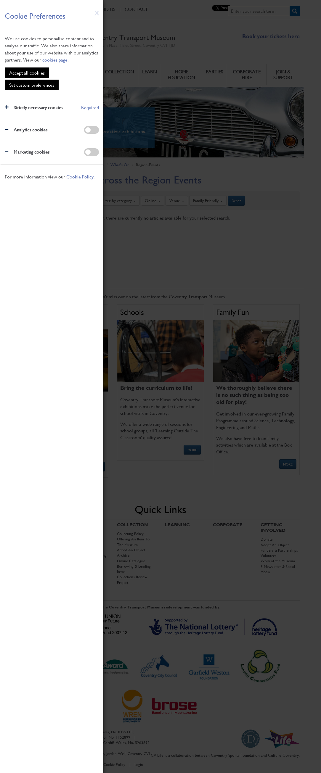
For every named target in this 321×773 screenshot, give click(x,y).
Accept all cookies (27, 72)
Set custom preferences (31, 84)
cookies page (55, 59)
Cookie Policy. (80, 176)
